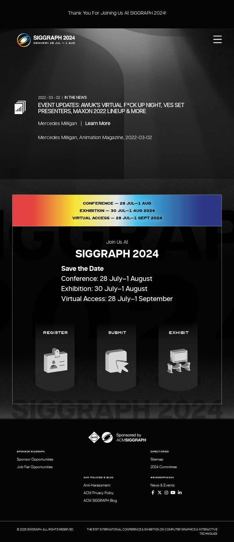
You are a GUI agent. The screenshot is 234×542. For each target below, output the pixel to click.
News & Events (163, 485)
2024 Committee (164, 467)
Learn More (97, 123)
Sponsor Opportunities (35, 459)
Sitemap (157, 459)
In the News (76, 97)
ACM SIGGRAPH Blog (100, 500)
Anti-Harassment (96, 485)
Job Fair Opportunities (35, 467)
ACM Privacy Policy (98, 493)
